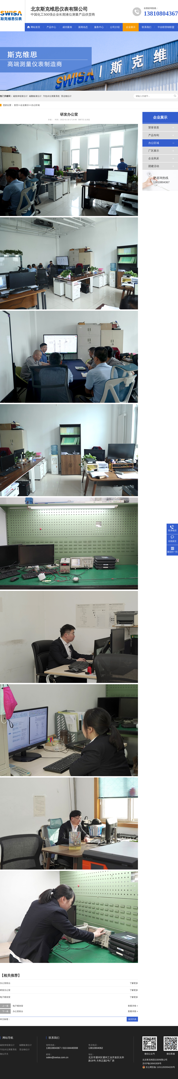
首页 (16, 105)
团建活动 (153, 166)
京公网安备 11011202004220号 (158, 1067)
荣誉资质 (153, 127)
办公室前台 (5, 983)
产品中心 (51, 27)
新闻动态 (83, 27)
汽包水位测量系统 (51, 96)
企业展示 (130, 27)
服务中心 (99, 27)
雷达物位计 (66, 96)
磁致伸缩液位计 (20, 96)
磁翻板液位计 (35, 96)
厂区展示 (153, 150)
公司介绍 (115, 27)
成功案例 (67, 27)
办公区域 (35, 105)
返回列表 (132, 1019)
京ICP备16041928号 (151, 1063)
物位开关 (4, 1054)
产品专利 (153, 135)
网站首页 (35, 27)
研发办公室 (5, 990)
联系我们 (146, 27)
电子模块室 (5, 997)
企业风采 (153, 158)
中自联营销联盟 (166, 27)
